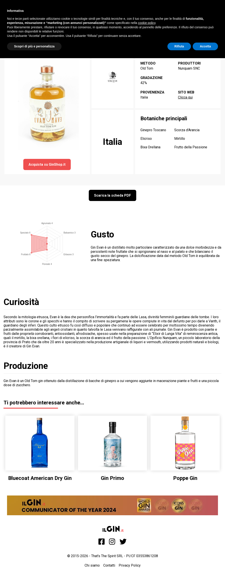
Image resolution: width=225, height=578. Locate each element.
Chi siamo (92, 565)
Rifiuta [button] (179, 46)
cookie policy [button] (146, 23)
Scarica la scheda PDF (112, 195)
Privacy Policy (130, 565)
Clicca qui (185, 97)
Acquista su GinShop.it (47, 164)
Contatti (109, 565)
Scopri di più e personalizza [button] (34, 46)
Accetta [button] (205, 46)
